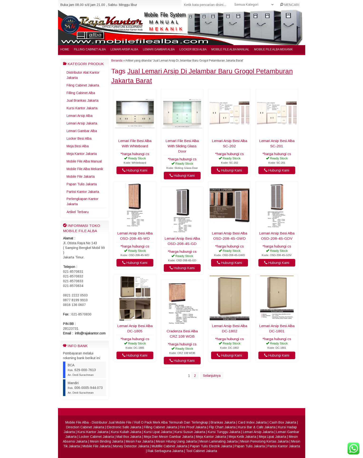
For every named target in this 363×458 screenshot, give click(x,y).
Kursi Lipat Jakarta (158, 432)
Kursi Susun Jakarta (189, 432)
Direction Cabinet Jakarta (85, 427)
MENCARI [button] (289, 5)
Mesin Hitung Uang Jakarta (176, 441)
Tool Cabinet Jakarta (201, 451)
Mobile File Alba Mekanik (273, 49)
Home (64, 49)
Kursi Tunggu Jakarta (224, 432)
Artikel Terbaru (78, 212)
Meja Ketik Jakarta (242, 437)
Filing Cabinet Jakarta (83, 85)
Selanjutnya (212, 375)
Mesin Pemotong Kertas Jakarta (264, 441)
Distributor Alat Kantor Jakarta (83, 75)
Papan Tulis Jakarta (82, 184)
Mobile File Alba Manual (230, 49)
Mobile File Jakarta (81, 176)
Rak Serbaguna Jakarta (165, 451)
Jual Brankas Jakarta (82, 100)
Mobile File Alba (77, 422)
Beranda (116, 60)
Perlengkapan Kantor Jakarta (82, 201)
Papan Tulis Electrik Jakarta (211, 446)
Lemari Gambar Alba (159, 49)
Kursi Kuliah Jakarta (126, 432)
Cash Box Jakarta (282, 422)
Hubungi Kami (134, 170)
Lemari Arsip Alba (124, 49)
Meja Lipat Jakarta (272, 437)
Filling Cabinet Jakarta (160, 427)
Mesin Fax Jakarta (139, 441)
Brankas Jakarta (223, 422)
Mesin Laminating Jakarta (218, 441)
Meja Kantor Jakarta (82, 154)
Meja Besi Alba (78, 146)
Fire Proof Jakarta (193, 427)
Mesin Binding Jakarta (106, 441)
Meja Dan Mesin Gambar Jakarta (168, 437)
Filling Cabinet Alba (90, 49)
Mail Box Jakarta (128, 437)
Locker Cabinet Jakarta (96, 437)
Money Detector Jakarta (131, 446)
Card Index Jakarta (252, 422)
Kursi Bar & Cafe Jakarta (257, 427)
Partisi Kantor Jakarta (83, 192)
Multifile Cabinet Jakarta (169, 446)
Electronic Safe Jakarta (124, 427)
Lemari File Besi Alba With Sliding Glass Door (182, 146)
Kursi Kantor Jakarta (82, 108)
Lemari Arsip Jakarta (82, 123)
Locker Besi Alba (193, 49)
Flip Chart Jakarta (222, 427)
